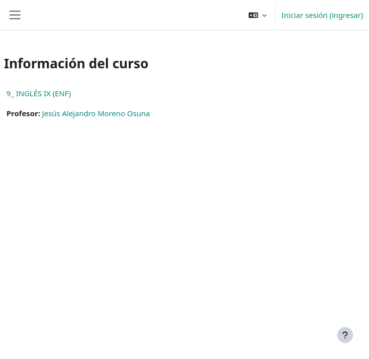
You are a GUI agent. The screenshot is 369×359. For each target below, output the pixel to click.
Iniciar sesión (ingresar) (322, 15)
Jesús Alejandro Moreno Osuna (96, 113)
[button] (257, 15)
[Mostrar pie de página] (345, 335)
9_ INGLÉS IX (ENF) (38, 93)
